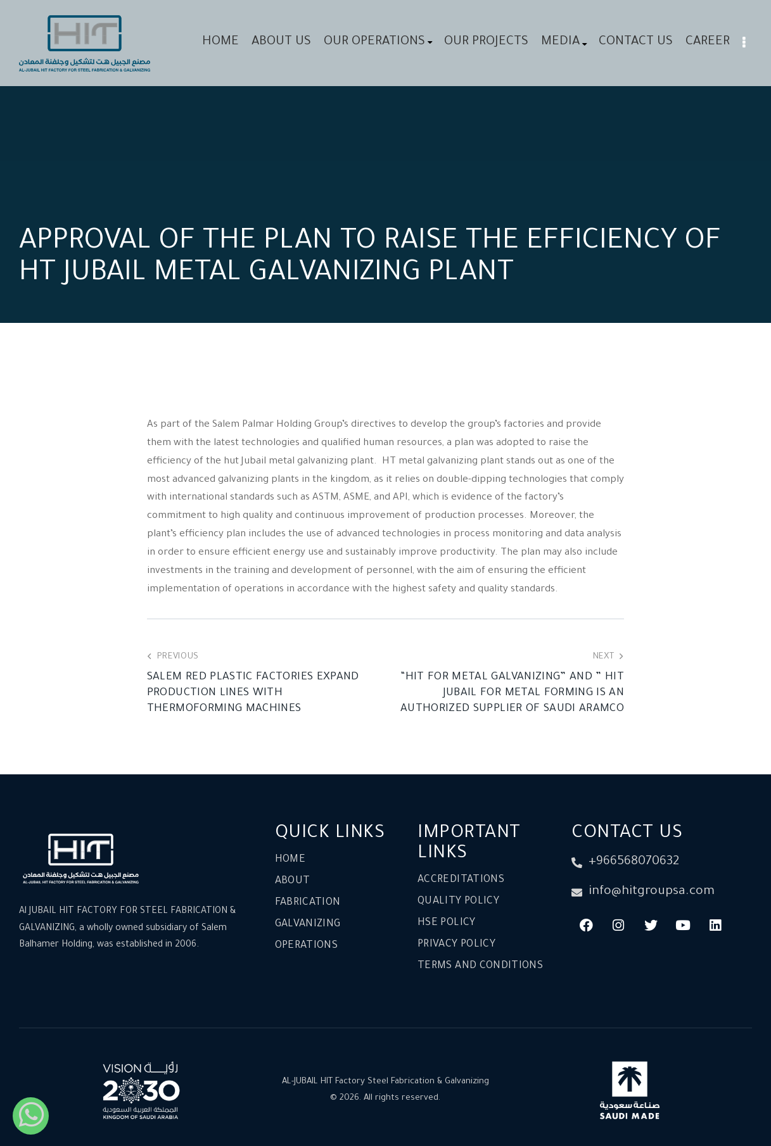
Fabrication (308, 903)
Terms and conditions (480, 966)
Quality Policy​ (458, 901)
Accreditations (460, 880)
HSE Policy (446, 923)
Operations (306, 946)
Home (290, 860)
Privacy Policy (456, 944)
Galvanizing (308, 924)
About (292, 881)
